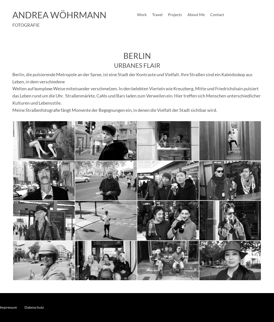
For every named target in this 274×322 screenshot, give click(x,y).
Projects (175, 15)
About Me (196, 15)
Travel (157, 15)
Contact (217, 15)
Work (142, 15)
